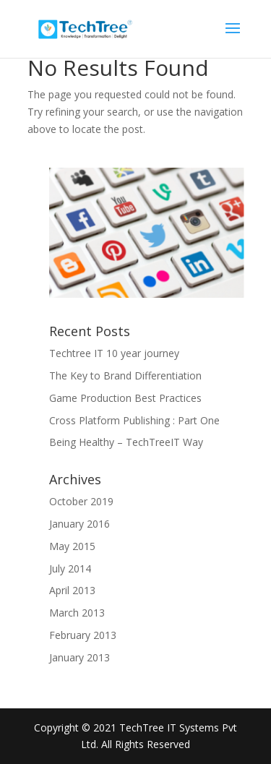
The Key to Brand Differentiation (125, 375)
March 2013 (77, 612)
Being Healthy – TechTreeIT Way (126, 442)
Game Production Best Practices (125, 398)
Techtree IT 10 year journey (114, 353)
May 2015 (72, 546)
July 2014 (70, 568)
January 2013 (79, 657)
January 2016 (79, 524)
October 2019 (81, 501)
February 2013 (82, 635)
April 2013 (72, 590)
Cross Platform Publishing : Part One (134, 420)
